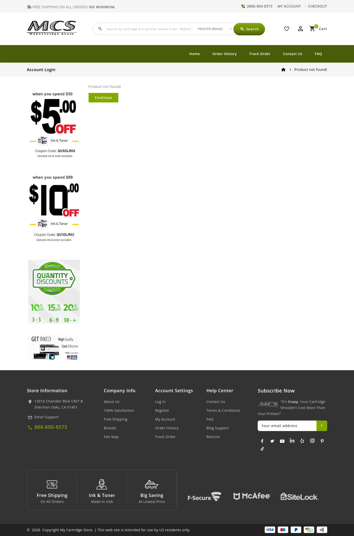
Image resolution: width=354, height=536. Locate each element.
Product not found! (310, 69)
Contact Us (292, 53)
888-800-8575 (51, 427)
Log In (160, 401)
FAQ (318, 53)
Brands (110, 428)
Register (162, 410)
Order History (224, 53)
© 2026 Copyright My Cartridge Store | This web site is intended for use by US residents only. (108, 529)
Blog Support (217, 428)
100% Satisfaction (119, 410)
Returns (213, 436)
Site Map (111, 436)
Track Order (259, 53)
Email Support (47, 417)
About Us (112, 401)
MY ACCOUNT (289, 6)
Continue (103, 97)
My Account (165, 419)
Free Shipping (115, 419)
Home (194, 53)
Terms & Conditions (223, 410)
